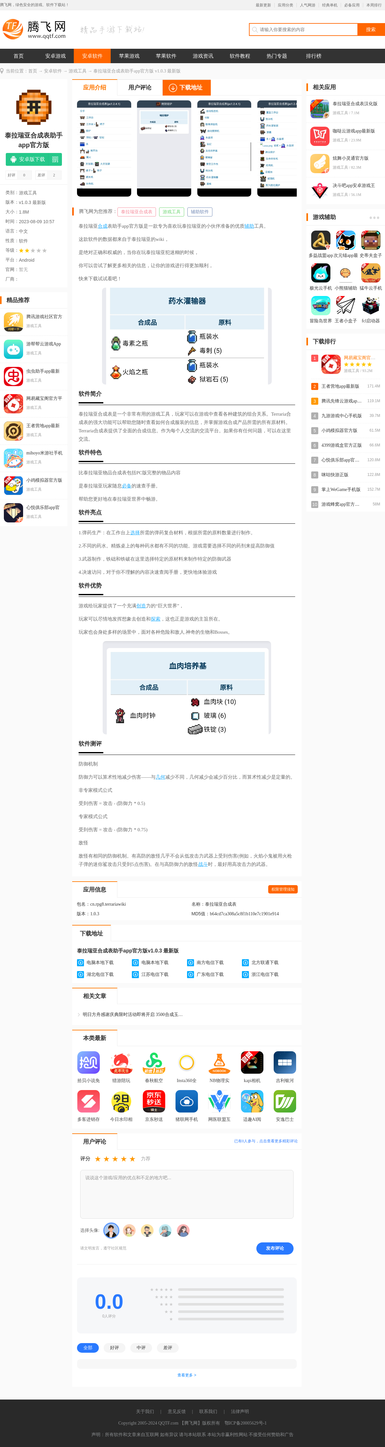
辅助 (249, 226)
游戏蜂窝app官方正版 (342, 504)
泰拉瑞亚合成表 (136, 211)
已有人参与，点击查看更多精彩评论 (266, 1141)
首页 (18, 56)
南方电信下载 (210, 962)
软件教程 (240, 56)
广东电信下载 (210, 974)
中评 (141, 1347)
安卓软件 (92, 56)
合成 (102, 226)
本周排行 (374, 5)
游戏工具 (78, 71)
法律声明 (240, 1411)
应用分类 (285, 5)
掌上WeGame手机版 (341, 489)
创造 (141, 605)
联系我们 (208, 1411)
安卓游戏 (55, 56)
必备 (127, 485)
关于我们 (145, 1411)
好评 (114, 1347)
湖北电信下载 (100, 974)
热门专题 (277, 56)
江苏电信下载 (154, 974)
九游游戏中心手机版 (341, 415)
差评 (167, 1347)
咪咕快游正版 (334, 474)
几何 (160, 777)
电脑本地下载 (100, 962)
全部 (87, 1347)
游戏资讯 (203, 56)
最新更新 (263, 5)
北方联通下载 (265, 962)
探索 (155, 619)
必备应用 (352, 5)
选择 (135, 532)
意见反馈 (177, 1411)
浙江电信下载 (265, 974)
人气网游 (307, 5)
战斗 (203, 864)
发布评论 (275, 1248)
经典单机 (330, 5)
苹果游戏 (129, 56)
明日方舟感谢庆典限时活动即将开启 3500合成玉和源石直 (134, 1014)
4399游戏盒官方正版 (341, 445)
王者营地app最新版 (340, 386)
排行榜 (313, 56)
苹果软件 (166, 56)
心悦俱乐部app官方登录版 (347, 460)
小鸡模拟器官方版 (339, 430)
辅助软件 (200, 211)
